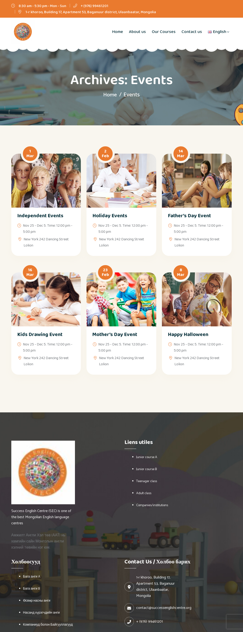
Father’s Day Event (189, 216)
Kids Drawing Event (39, 334)
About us (137, 32)
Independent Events (40, 216)
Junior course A (146, 457)
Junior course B (146, 469)
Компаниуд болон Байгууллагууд (48, 625)
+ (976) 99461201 (94, 6)
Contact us (191, 32)
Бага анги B (31, 588)
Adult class (143, 493)
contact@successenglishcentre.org (163, 608)
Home (117, 32)
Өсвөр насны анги (36, 600)
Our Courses (164, 32)
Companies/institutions (152, 505)
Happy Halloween (188, 334)
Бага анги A (31, 576)
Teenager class (146, 481)
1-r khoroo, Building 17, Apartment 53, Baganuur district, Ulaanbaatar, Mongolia (90, 12)
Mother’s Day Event (114, 334)
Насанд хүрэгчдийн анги (41, 613)
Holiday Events (109, 216)
